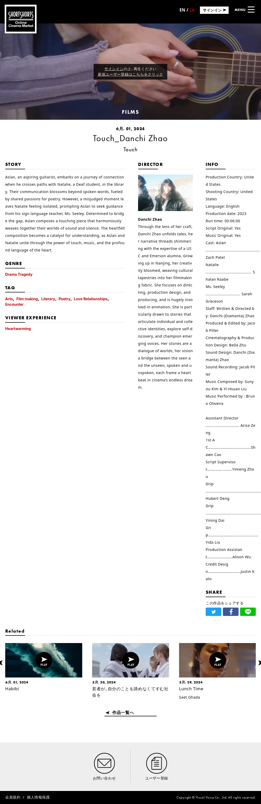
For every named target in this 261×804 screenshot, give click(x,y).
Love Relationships (91, 299)
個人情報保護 (38, 797)
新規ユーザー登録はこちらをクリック (130, 74)
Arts (9, 299)
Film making (27, 299)
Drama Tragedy (19, 274)
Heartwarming (18, 328)
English (182, 11)
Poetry (64, 299)
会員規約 (12, 797)
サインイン (114, 68)
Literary (48, 299)
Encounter (14, 304)
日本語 (192, 11)
